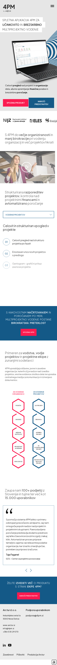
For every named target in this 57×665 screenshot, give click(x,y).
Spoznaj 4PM (28, 332)
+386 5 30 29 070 (10, 631)
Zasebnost (8, 654)
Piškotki (21, 654)
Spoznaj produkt (16, 103)
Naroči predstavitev (41, 102)
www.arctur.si (9, 625)
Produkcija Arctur (35, 654)
